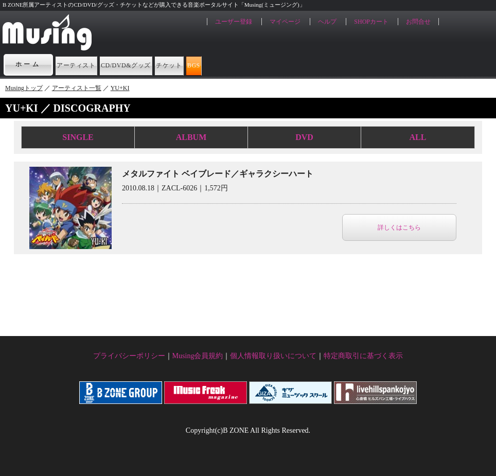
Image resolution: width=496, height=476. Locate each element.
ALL (418, 137)
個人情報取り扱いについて (273, 356)
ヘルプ (327, 21)
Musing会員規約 (197, 356)
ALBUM (191, 137)
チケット (259, 64)
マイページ (285, 21)
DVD (304, 137)
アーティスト (93, 64)
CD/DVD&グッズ (181, 64)
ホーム (28, 64)
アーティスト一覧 (76, 88)
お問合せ (418, 21)
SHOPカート (371, 21)
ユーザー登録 (233, 21)
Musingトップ (24, 88)
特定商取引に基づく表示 (363, 356)
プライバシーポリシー (129, 356)
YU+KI (120, 88)
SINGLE (77, 137)
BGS (313, 64)
